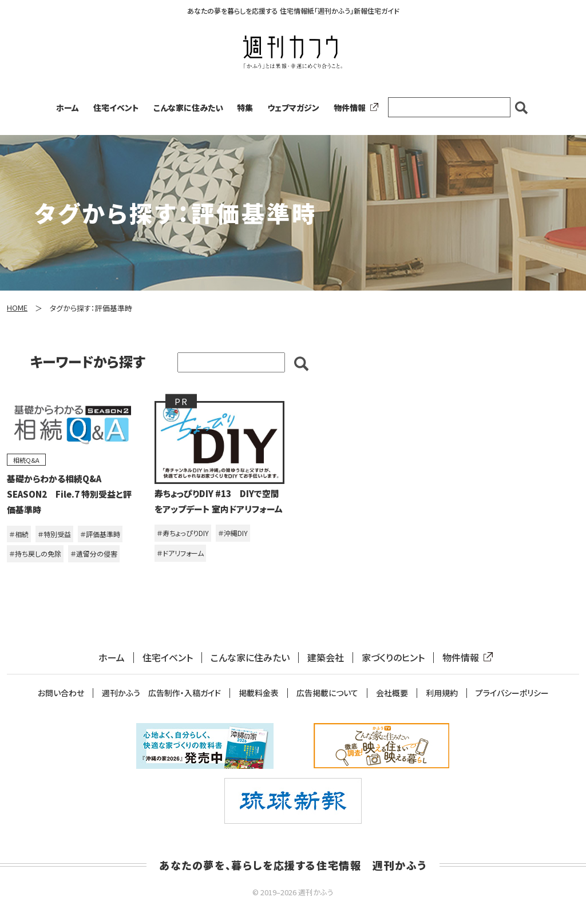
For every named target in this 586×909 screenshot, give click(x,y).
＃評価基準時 (100, 534)
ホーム (67, 107)
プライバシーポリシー (512, 693)
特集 (245, 107)
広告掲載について (327, 693)
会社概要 (392, 693)
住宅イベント (116, 107)
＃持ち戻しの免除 (35, 553)
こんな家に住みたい (188, 107)
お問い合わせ (61, 693)
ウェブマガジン (293, 107)
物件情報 (354, 107)
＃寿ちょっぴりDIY (183, 533)
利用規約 (442, 693)
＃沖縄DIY (233, 533)
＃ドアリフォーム (180, 553)
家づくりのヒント (393, 657)
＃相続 (19, 534)
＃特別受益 (54, 534)
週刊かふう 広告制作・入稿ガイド (161, 693)
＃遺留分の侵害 (93, 553)
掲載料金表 (259, 693)
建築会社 (325, 657)
